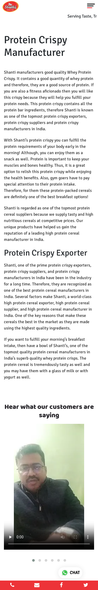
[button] (33, 560)
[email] (37, 585)
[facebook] (61, 585)
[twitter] (85, 585)
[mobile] (12, 585)
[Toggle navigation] (91, 6)
